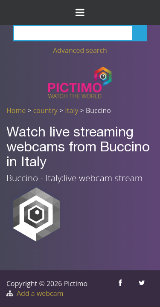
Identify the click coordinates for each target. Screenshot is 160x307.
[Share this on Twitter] (143, 288)
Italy (71, 110)
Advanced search (80, 50)
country (45, 110)
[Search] (80, 33)
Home (16, 110)
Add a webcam (40, 293)
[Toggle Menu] (80, 12)
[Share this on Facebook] (121, 288)
